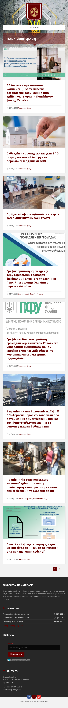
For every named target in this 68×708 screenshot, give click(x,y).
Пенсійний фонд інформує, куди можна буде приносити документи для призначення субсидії (32, 548)
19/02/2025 (13, 169)
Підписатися (16, 654)
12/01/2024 (13, 366)
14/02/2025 (13, 225)
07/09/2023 (13, 498)
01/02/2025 (13, 294)
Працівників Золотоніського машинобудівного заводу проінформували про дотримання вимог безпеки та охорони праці (32, 485)
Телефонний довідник (13, 625)
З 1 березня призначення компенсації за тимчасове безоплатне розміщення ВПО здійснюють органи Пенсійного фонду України (30, 92)
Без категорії (23, 294)
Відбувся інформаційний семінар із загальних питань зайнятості (33, 216)
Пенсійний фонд (25, 108)
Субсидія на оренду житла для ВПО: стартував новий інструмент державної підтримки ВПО (33, 157)
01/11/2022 (13, 559)
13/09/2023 (13, 434)
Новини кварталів (25, 498)
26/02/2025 (13, 108)
